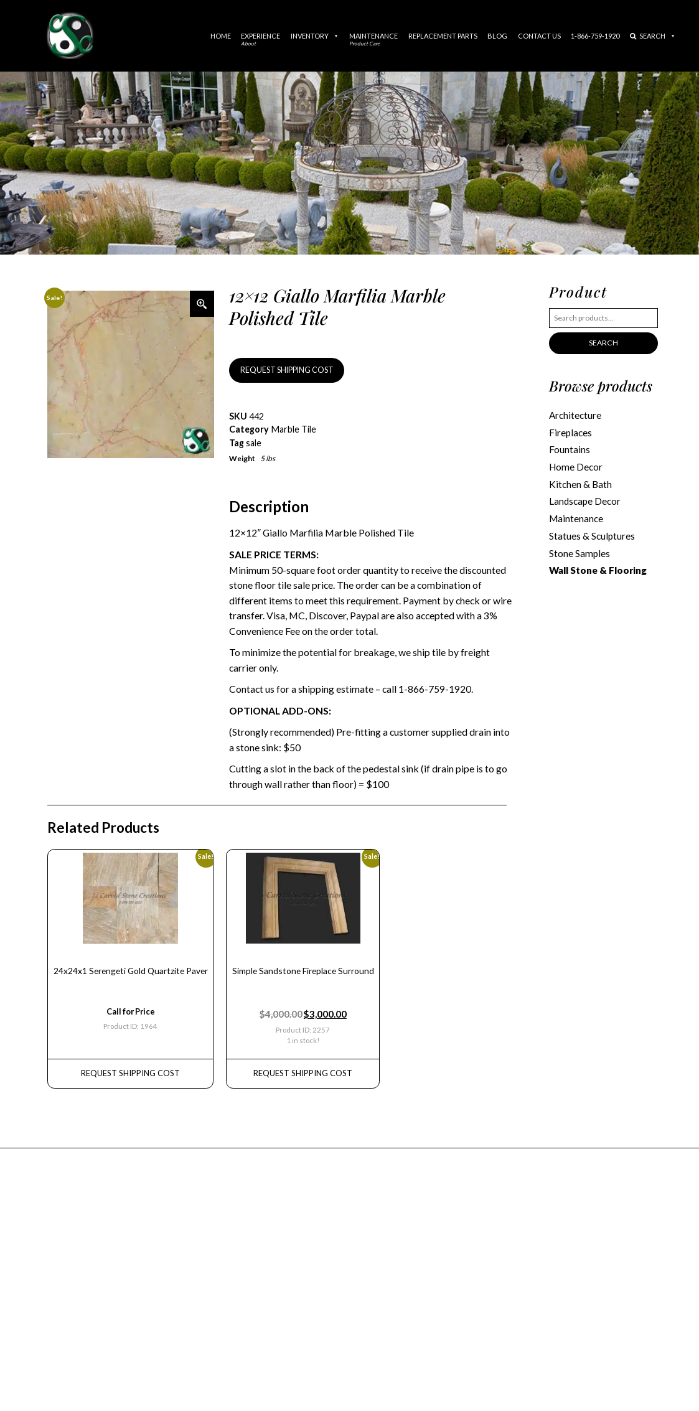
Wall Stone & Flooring (598, 567)
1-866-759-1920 (595, 36)
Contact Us (539, 36)
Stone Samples (579, 550)
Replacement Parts (442, 36)
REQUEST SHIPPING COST (285, 370)
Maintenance (373, 39)
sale (253, 441)
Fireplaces (570, 432)
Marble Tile (293, 428)
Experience (260, 39)
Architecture (575, 414)
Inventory (315, 36)
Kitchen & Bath (580, 482)
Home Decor (575, 465)
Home (220, 36)
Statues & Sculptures (591, 533)
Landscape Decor (585, 499)
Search (653, 36)
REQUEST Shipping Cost (129, 1069)
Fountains (569, 448)
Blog (497, 36)
